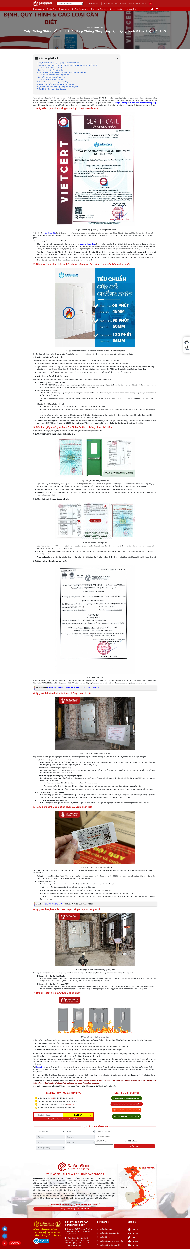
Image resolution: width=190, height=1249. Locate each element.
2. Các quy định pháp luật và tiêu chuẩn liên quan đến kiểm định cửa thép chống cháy (67, 66)
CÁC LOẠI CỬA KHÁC (98, 9)
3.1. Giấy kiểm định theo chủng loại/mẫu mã (54, 75)
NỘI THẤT (130, 9)
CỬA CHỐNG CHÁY (79, 9)
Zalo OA (133, 1242)
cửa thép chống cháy (87, 244)
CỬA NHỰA (37, 9)
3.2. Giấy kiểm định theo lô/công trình (51, 77)
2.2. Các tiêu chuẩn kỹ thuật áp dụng (51, 70)
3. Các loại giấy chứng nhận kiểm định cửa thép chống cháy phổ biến (61, 73)
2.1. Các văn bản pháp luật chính (50, 68)
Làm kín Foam (101, 1141)
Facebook (133, 1230)
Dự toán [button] (186, 347)
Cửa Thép (62, 9)
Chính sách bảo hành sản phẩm (108, 1234)
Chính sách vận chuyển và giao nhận (110, 1242)
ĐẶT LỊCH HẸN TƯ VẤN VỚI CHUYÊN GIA (126, 1110)
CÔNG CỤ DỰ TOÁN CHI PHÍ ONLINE (126, 1117)
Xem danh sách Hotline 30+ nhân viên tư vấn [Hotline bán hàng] (126, 1104)
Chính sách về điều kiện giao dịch (108, 1246)
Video (136, 3)
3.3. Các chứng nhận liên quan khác (51, 80)
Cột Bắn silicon (131, 1141)
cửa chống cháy (50, 233)
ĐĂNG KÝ (78, 1115)
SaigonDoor (40, 1068)
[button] (5, 1229)
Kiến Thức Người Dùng (95, 27)
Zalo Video (133, 1246)
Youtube (133, 1234)
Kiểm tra (134, 1147)
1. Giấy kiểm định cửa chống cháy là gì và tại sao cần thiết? (58, 63)
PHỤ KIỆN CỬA (116, 9)
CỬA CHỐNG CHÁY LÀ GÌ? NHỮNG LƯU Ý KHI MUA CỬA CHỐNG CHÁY (74, 688)
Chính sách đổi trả (103, 1238)
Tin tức (130, 3)
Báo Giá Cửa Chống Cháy (54, 904)
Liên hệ (144, 3)
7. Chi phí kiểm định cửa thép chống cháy (51, 89)
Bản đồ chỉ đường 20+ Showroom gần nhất (127, 1098)
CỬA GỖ (50, 9)
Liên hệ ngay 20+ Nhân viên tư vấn (87, 1205)
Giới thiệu (122, 3)
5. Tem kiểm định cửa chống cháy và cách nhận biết (55, 85)
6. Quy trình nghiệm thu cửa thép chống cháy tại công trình (58, 87)
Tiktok (131, 1238)
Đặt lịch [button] (186, 341)
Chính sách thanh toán (105, 1230)
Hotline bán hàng (95, 3)
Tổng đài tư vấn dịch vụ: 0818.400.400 (74, 1210)
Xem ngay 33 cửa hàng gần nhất (60, 1205)
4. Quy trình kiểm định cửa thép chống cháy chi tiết (55, 82)
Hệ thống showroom (110, 3)
